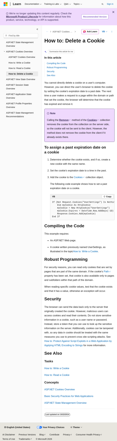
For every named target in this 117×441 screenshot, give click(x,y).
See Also (51, 75)
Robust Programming (57, 67)
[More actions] (112, 31)
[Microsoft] (6, 4)
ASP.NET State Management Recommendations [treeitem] (20, 115)
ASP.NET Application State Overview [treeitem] (18, 96)
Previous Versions (27, 434)
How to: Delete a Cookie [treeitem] (21, 74)
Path (106, 271)
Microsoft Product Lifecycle (22, 16)
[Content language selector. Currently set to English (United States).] (17, 427)
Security (51, 71)
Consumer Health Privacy (88, 434)
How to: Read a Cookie (56, 375)
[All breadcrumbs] (47, 31)
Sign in (110, 4)
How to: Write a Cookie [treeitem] (19, 62)
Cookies (92, 120)
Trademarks (24, 439)
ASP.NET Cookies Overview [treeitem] (22, 57)
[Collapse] (37, 29)
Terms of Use (8, 439)
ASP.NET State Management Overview (65, 403)
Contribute (54, 434)
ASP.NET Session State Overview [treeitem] (17, 87)
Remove (64, 120)
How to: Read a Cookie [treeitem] (19, 68)
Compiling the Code (56, 63)
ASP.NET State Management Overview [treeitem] (20, 44)
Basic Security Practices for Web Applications (68, 396)
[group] (82, 209)
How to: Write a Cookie (85, 251)
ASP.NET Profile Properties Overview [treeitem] (19, 105)
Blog (41, 434)
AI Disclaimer (8, 434)
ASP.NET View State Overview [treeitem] (20, 79)
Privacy (66, 434)
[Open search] (102, 4)
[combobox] (21, 35)
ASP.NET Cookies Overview (63, 31)
